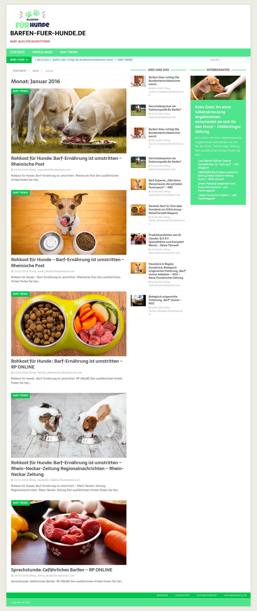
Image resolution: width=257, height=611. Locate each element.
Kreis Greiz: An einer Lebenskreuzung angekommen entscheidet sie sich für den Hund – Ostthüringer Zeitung (218, 119)
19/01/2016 (21, 575)
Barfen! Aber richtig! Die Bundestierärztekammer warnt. (164, 80)
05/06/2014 (157, 217)
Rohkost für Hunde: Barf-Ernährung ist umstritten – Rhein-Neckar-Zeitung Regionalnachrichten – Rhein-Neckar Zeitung (67, 468)
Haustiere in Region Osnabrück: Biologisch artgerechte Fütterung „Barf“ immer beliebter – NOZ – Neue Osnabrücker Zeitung (167, 271)
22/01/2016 (21, 169)
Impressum (162, 595)
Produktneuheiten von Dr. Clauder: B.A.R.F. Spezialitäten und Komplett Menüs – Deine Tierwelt (166, 240)
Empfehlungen (42, 52)
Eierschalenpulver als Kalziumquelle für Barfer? (165, 108)
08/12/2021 (157, 88)
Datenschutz (182, 595)
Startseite (17, 52)
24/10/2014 (157, 249)
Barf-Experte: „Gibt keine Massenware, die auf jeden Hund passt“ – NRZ (165, 183)
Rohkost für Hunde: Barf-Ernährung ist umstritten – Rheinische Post (66, 161)
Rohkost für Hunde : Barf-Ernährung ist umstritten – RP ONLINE (67, 364)
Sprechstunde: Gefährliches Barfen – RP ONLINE (61, 569)
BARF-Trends (69, 52)
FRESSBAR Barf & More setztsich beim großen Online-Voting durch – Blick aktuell (218, 175)
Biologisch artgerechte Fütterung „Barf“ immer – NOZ (165, 300)
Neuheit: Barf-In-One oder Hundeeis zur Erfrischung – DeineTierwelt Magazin (166, 209)
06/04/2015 (157, 282)
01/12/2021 (157, 114)
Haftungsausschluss (235, 595)
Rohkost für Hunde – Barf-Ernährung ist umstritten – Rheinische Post (67, 262)
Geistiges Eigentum (206, 595)
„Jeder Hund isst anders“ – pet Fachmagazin (217, 197)
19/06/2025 (157, 191)
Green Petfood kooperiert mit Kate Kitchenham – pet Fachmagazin (216, 187)
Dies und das (158, 69)
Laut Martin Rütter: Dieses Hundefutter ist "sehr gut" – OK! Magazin (218, 164)
